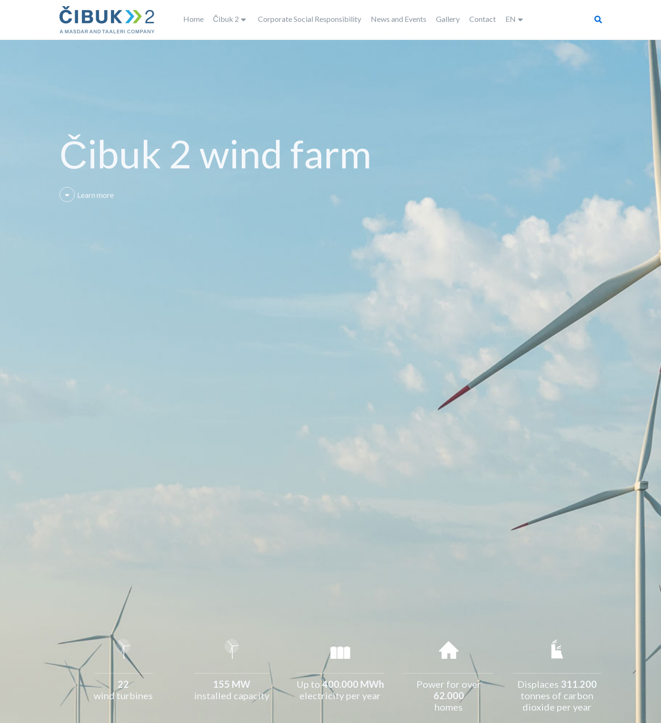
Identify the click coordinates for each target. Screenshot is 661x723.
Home (193, 18)
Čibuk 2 (226, 18)
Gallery (448, 18)
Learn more (86, 194)
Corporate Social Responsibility (309, 18)
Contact (482, 18)
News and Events (398, 18)
